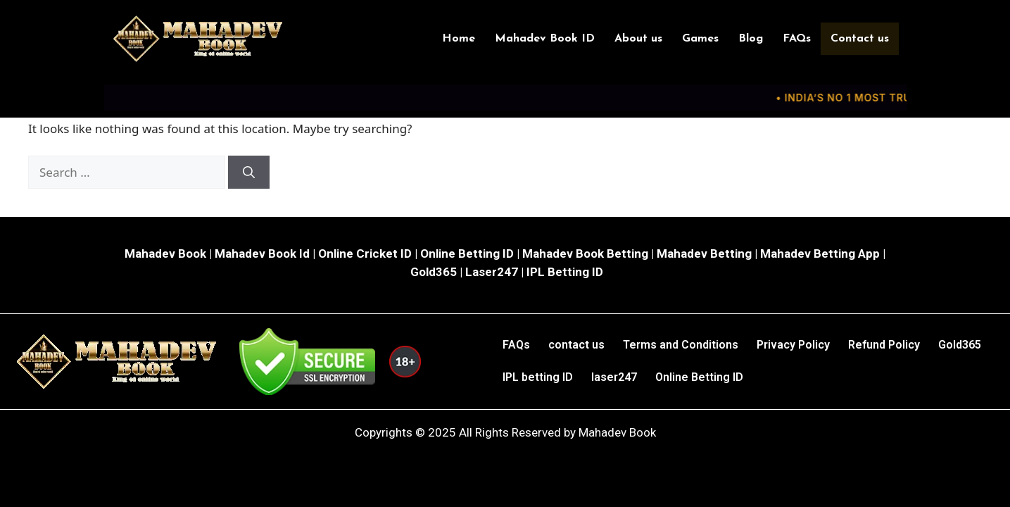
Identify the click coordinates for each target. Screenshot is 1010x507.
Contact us (860, 38)
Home (459, 38)
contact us (576, 344)
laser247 (614, 377)
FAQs (797, 38)
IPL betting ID (538, 377)
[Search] (249, 172)
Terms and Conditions (680, 344)
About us (639, 38)
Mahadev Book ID (545, 38)
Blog (751, 38)
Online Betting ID (699, 377)
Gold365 (959, 344)
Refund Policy (884, 344)
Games (701, 38)
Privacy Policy (793, 344)
